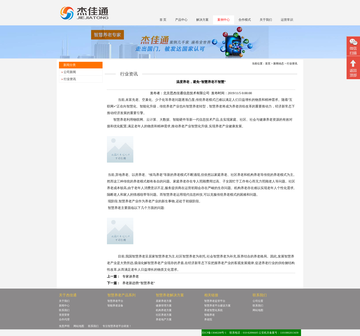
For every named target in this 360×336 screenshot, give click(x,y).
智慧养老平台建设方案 (217, 305)
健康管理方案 (164, 305)
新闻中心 (64, 305)
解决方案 (202, 19)
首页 (267, 63)
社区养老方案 (164, 314)
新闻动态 (278, 63)
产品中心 (181, 19)
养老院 (208, 319)
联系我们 (64, 310)
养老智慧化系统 (213, 310)
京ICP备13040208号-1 (214, 332)
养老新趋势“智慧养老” (138, 283)
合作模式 (245, 19)
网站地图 (258, 310)
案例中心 (223, 19)
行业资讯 (70, 79)
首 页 (163, 19)
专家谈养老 (130, 276)
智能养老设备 (115, 305)
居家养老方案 (164, 300)
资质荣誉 (64, 314)
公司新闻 (70, 72)
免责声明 (64, 326)
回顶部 (353, 68)
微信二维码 (353, 46)
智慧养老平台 (115, 300)
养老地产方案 (164, 319)
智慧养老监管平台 (214, 300)
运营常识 (287, 19)
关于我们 (266, 19)
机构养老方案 (164, 310)
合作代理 (64, 319)
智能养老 (209, 314)
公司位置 (258, 300)
